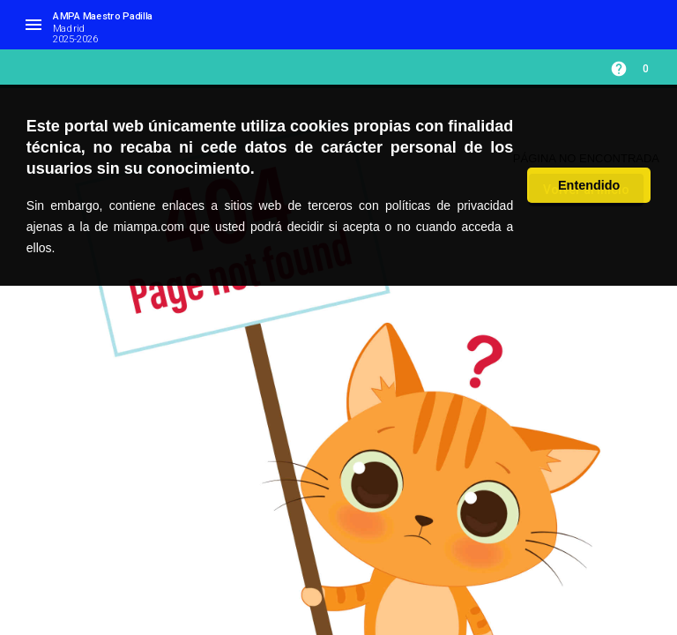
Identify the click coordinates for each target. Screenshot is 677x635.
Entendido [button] (589, 185)
